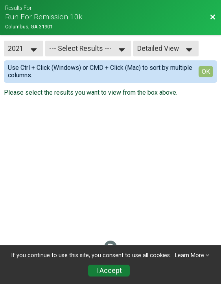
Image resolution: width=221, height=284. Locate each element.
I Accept (109, 271)
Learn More (189, 255)
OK (206, 71)
